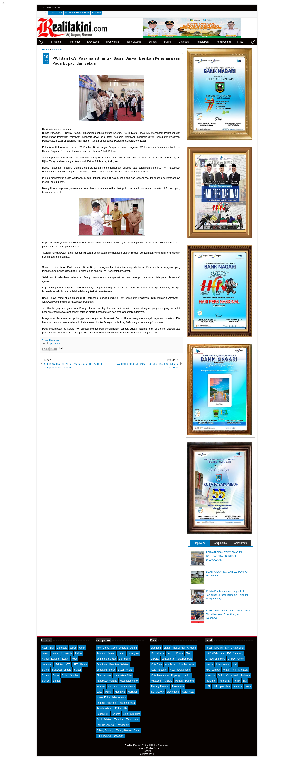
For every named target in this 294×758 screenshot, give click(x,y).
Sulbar (77, 669)
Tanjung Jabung (105, 725)
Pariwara (245, 675)
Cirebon (191, 647)
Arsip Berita (220, 543)
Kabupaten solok (129, 680)
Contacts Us (55, 12)
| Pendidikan (193, 41)
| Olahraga (174, 41)
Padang (189, 680)
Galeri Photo (241, 543)
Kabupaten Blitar (123, 675)
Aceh (44, 647)
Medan (179, 680)
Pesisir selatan (104, 708)
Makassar (156, 680)
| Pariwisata (103, 41)
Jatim (55, 653)
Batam (121, 653)
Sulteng (46, 675)
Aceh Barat (103, 647)
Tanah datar (132, 719)
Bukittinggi (179, 647)
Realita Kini (131, 745)
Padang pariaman (106, 702)
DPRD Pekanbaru (215, 658)
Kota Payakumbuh (180, 669)
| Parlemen (65, 41)
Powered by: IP (147, 753)
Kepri (74, 658)
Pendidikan (225, 680)
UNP (215, 686)
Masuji (108, 691)
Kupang (175, 675)
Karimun (112, 686)
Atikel (209, 647)
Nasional (210, 675)
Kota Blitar (170, 664)
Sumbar (74, 675)
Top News (200, 543)
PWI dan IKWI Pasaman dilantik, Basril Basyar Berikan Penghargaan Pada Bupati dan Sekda (116, 61)
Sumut (56, 680)
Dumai (179, 653)
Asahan (101, 653)
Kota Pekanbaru (160, 675)
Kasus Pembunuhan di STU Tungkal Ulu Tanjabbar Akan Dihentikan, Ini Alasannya (228, 614)
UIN (208, 686)
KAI (235, 664)
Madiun (186, 675)
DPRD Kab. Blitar (215, 653)
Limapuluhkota (127, 686)
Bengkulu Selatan (119, 664)
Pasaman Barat (126, 702)
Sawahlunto (173, 691)
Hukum (209, 664)
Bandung (156, 647)
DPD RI (218, 647)
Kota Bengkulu (184, 658)
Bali (52, 647)
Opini (221, 675)
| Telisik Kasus (124, 41)
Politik (237, 680)
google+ (247, 8)
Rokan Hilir (121, 708)
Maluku (59, 664)
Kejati (226, 669)
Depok (170, 653)
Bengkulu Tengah (106, 669)
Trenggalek (122, 725)
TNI (245, 680)
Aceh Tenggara (119, 647)
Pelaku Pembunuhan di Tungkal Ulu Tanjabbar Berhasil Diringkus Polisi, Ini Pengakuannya (227, 595)
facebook (241, 8)
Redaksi (96, 12)
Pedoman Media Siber (77, 12)
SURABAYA (157, 691)
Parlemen (211, 680)
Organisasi (232, 675)
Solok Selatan (104, 719)
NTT (75, 664)
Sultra (56, 675)
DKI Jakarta (157, 653)
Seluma (116, 713)
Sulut (64, 675)
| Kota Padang (214, 41)
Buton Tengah (125, 669)
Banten (111, 653)
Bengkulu (62, 647)
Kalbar (78, 653)
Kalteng (55, 658)
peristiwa (225, 686)
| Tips (231, 41)
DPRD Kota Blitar (234, 647)
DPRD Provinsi (236, 658)
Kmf (233, 669)
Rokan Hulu (103, 713)
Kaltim (65, 658)
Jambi (82, 647)
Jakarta (155, 658)
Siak (125, 713)
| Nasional (47, 41)
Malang (168, 680)
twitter (236, 8)
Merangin (133, 691)
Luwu (99, 691)
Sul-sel (45, 669)
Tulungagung (104, 736)
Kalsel (45, 658)
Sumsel (46, 680)
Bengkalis (124, 658)
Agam (133, 647)
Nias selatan (119, 697)
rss (252, 8)
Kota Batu (156, 664)
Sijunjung (135, 713)
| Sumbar (143, 41)
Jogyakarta (66, 653)
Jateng (45, 653)
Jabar (73, 647)
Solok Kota (188, 691)
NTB (67, 664)
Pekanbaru (178, 686)
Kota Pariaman (159, 669)
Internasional (223, 664)
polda (248, 686)
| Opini (158, 41)
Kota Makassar (186, 664)
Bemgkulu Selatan (106, 658)
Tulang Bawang (105, 730)
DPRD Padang (235, 653)
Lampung (47, 664)
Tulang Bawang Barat (128, 730)
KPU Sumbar (213, 669)
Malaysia (243, 669)
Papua (83, 664)
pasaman (55, 343)
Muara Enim (103, 697)
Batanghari (133, 653)
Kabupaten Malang (107, 680)
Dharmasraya (104, 675)
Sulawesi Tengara (61, 669)
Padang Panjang (160, 686)
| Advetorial (84, 41)
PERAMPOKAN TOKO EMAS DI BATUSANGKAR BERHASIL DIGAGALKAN (224, 556)
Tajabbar (119, 719)
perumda (237, 686)
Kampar (101, 686)
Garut (189, 653)
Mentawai (120, 691)
